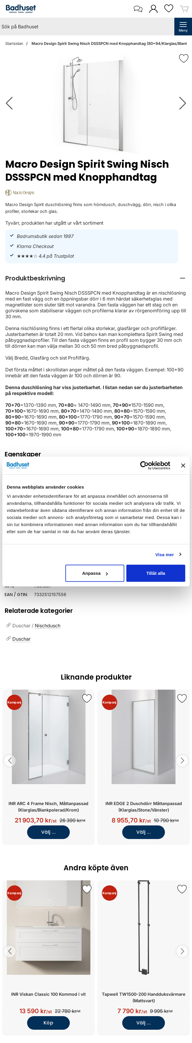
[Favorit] (183, 58)
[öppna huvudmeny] (183, 26)
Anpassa (95, 573)
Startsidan (14, 43)
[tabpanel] (96, 354)
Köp (48, 1022)
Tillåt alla (155, 573)
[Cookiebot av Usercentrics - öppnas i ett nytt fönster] (144, 465)
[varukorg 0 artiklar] (184, 9)
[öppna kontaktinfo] (138, 9)
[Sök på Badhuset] (87, 26)
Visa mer (164, 554)
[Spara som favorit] (86, 698)
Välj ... (48, 832)
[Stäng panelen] (183, 465)
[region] (96, 278)
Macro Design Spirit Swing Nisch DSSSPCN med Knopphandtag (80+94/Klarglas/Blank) (110, 43)
